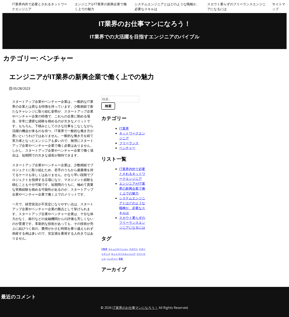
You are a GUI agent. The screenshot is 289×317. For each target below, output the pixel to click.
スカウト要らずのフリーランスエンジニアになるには (236, 6)
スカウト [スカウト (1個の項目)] (133, 249)
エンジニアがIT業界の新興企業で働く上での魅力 (101, 6)
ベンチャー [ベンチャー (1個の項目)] (112, 258)
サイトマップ (278, 6)
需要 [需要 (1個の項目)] (121, 258)
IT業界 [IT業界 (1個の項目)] (104, 249)
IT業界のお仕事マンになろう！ (144, 23)
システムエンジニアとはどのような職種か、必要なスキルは (167, 6)
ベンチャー (127, 148)
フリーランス (129, 143)
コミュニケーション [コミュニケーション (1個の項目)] (118, 249)
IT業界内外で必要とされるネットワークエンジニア (39, 6)
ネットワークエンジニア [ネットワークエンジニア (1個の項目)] (123, 254)
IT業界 (124, 128)
